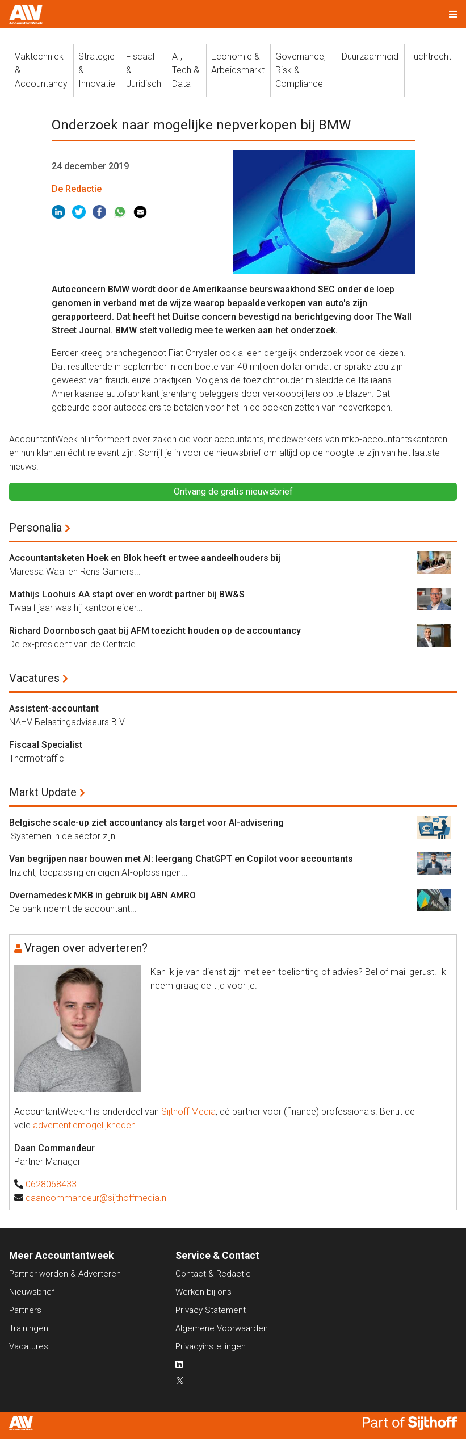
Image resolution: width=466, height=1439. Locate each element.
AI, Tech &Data (185, 70)
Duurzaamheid (370, 56)
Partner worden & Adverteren (65, 1274)
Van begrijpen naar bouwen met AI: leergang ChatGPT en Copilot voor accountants (181, 859)
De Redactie (77, 188)
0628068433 (51, 1184)
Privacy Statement (210, 1310)
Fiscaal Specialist (45, 744)
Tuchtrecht (430, 56)
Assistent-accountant (54, 708)
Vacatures (34, 678)
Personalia (35, 527)
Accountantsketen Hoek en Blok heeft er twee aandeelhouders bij (144, 558)
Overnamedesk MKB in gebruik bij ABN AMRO (102, 895)
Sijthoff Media (188, 1111)
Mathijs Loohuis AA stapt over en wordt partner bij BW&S (127, 594)
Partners (25, 1310)
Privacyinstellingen (210, 1346)
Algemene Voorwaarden (221, 1328)
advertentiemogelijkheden (84, 1125)
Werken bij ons (203, 1292)
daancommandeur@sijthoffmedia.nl (97, 1198)
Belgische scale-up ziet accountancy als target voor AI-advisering (146, 822)
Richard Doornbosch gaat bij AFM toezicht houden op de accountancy (155, 630)
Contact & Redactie (213, 1274)
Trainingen (28, 1328)
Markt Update (43, 792)
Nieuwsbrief (31, 1292)
